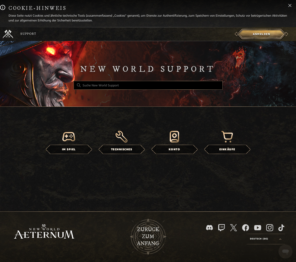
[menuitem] (261, 34)
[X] (233, 227)
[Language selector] (266, 239)
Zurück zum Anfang (148, 236)
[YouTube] (257, 227)
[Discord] (209, 227)
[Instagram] (269, 227)
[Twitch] (221, 227)
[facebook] (245, 227)
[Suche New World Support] (148, 85)
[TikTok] (281, 227)
